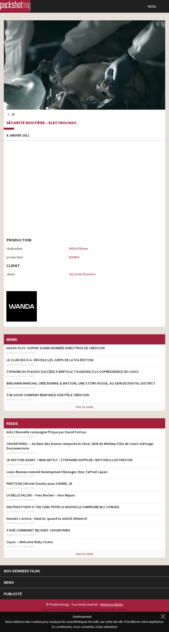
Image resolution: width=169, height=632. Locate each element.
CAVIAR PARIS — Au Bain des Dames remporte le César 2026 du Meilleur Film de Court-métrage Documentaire (79, 446)
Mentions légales (111, 604)
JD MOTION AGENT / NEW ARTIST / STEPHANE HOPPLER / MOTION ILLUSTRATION (69, 460)
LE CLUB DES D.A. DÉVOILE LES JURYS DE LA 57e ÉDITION (49, 360)
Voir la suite (84, 407)
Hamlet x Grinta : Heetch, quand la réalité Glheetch (46, 518)
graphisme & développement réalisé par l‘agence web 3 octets (84, 609)
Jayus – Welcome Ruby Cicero (29, 542)
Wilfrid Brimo (78, 248)
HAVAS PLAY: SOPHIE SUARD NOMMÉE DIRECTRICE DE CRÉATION (55, 348)
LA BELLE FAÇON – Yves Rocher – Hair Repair (40, 495)
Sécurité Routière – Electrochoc (41, 123)
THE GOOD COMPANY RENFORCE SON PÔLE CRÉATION (47, 395)
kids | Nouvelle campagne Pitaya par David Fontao (46, 432)
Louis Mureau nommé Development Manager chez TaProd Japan (56, 472)
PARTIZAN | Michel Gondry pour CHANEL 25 (39, 483)
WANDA (74, 257)
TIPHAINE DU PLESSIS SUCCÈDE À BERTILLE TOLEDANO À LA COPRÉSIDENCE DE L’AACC (72, 371)
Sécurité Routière (82, 274)
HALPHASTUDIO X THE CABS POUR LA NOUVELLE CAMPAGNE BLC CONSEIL (63, 507)
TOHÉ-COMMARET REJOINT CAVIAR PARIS (38, 530)
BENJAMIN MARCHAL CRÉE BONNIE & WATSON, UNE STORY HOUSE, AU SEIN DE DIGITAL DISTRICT (81, 383)
